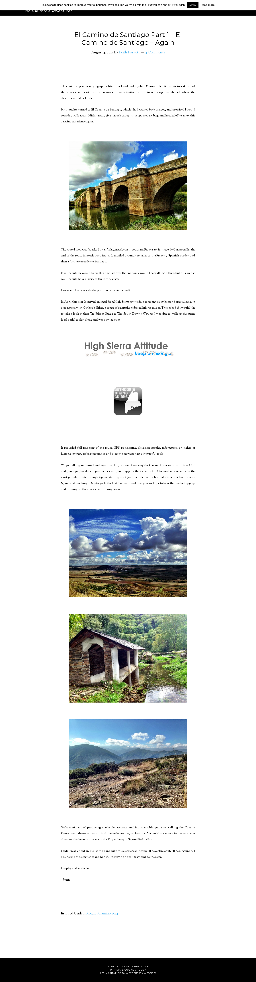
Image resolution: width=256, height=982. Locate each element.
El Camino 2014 (106, 913)
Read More (208, 4)
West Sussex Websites (141, 973)
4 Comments (155, 52)
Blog (89, 913)
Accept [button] (192, 5)
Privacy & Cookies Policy (128, 969)
